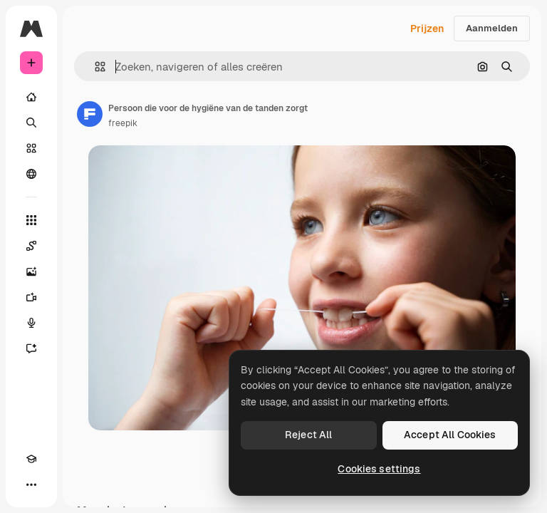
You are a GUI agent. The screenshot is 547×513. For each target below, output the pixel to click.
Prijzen (427, 28)
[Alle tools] (31, 220)
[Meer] (31, 484)
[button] (94, 66)
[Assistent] (31, 348)
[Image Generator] (31, 271)
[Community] (31, 173)
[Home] (31, 97)
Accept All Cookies (450, 434)
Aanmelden (492, 28)
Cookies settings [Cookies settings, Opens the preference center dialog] (379, 468)
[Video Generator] (31, 297)
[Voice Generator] (31, 322)
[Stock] (31, 148)
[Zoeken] (31, 122)
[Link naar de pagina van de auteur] (90, 114)
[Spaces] (31, 245)
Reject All (308, 434)
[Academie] (31, 458)
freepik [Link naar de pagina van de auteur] (122, 123)
